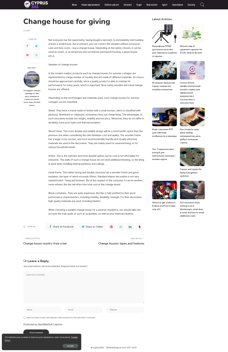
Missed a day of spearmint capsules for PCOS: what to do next (191, 49)
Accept (38, 345)
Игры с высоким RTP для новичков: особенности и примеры (164, 133)
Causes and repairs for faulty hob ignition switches (191, 172)
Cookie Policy (39, 340)
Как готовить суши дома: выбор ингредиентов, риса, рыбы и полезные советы (190, 136)
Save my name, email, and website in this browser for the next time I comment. (61, 318)
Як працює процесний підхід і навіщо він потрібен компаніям (163, 86)
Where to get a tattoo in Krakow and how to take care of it (163, 206)
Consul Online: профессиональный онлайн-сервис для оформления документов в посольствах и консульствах (190, 92)
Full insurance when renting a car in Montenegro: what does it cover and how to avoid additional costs (192, 209)
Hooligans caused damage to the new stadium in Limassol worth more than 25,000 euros (31, 97)
